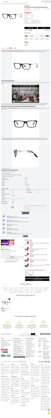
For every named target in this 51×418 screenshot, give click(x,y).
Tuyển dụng (2, 346)
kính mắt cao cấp (27, 50)
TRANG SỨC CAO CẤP (44, 386)
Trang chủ (2, 3)
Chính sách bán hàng (29, 340)
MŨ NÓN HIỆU (13, 395)
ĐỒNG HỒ (12, 388)
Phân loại (3, 195)
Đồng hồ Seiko (21, 292)
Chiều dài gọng (4, 201)
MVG (3, 247)
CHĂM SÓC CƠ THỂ (23, 364)
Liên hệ (2, 347)
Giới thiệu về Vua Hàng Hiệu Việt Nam (6, 340)
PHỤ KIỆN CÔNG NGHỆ (24, 371)
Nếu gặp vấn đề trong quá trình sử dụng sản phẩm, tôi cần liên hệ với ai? (19, 351)
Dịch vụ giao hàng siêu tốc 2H (30, 351)
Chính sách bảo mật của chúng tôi (33, 335)
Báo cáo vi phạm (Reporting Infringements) (30, 357)
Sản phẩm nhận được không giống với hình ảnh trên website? (18, 346)
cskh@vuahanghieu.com (46, 346)
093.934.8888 (33, 21)
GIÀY (41, 364)
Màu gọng (28, 190)
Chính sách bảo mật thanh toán (30, 346)
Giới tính (3, 190)
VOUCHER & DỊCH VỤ (14, 376)
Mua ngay (37, 277)
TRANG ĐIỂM (33, 385)
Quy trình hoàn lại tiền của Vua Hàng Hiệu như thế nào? (18, 353)
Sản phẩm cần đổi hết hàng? (17, 342)
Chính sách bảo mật (29, 347)
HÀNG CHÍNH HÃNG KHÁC (44, 396)
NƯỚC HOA (22, 378)
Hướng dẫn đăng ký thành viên (30, 352)
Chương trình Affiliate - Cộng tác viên (6, 344)
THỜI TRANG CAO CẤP (4, 376)
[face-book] (41, 334)
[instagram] (43, 334)
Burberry (5, 3)
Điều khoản (9, 361)
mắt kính (26, 139)
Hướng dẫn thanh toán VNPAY (5, 345)
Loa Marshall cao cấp (28, 292)
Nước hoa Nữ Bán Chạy (13, 292)
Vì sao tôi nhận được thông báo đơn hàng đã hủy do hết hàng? (18, 349)
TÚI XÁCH (2, 364)
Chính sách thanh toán (29, 345)
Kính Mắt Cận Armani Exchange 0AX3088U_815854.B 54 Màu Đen (5, 309)
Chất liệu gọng (29, 192)
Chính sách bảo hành (29, 341)
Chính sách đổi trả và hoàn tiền (30, 344)
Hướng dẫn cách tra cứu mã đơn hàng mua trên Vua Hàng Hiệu (18, 341)
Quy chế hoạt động (3, 341)
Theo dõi (22, 247)
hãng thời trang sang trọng (11, 82)
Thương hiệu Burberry (5, 103)
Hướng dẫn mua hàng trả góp (30, 355)
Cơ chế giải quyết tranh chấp (30, 350)
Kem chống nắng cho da (37, 292)
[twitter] (47, 334)
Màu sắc (3, 192)
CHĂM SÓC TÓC (23, 396)
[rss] (49, 334)
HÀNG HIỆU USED (23, 405)
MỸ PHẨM (32, 364)
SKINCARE (12, 364)
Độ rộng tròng (4, 203)
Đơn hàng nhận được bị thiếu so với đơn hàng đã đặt (19, 344)
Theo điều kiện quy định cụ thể (12, 251)
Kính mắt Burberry (9, 3)
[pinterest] (45, 334)
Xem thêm (25, 236)
